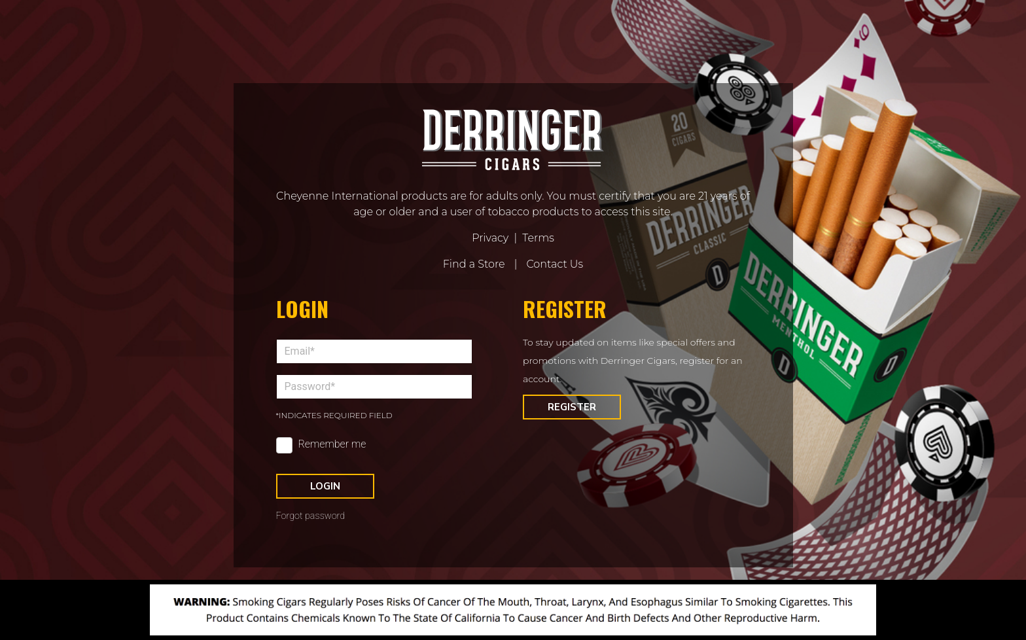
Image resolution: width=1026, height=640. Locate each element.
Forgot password (310, 516)
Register (572, 407)
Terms (538, 238)
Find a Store (474, 264)
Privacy (490, 238)
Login (325, 486)
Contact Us (554, 264)
